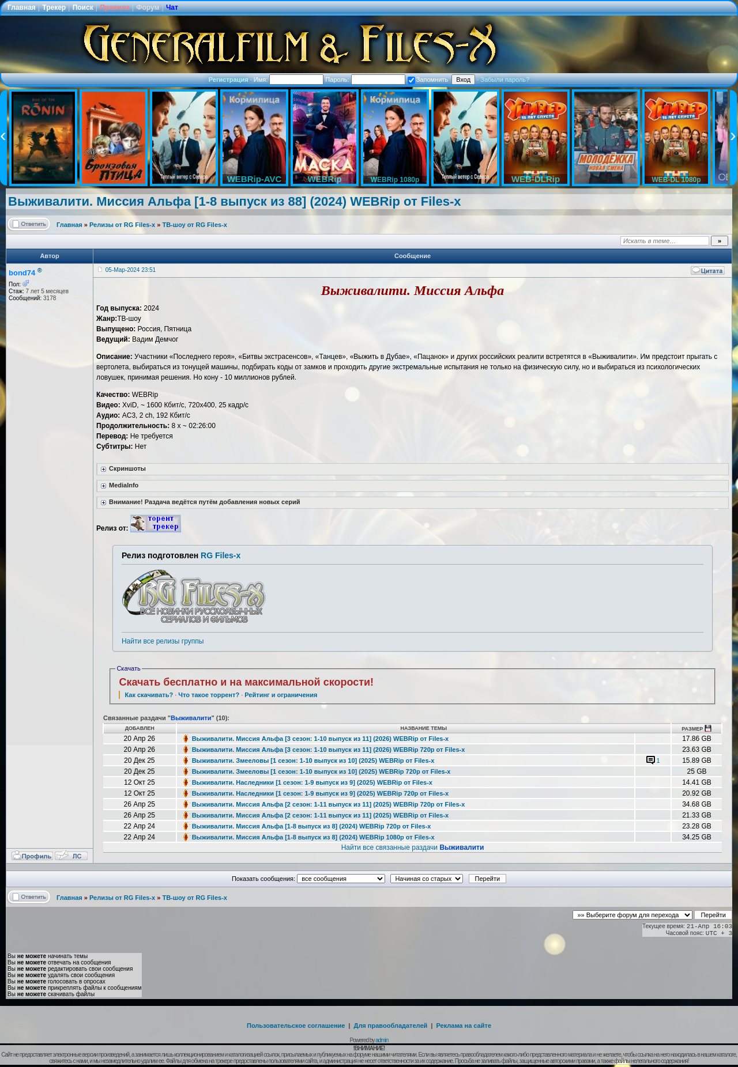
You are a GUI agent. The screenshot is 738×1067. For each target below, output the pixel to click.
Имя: (289, 79)
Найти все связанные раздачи (412, 847)
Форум (147, 7)
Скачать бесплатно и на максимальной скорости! (246, 682)
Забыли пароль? (504, 79)
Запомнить (428, 79)
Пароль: (365, 79)
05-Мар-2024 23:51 (131, 270)
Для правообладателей (391, 1025)
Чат (172, 7)
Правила (115, 7)
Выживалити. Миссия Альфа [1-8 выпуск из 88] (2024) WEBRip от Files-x (234, 201)
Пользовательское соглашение (296, 1025)
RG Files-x (220, 555)
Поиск (83, 7)
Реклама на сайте (463, 1025)
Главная (21, 7)
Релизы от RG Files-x (122, 224)
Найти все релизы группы (163, 641)
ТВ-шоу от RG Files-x (194, 224)
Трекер (54, 7)
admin (381, 1040)
